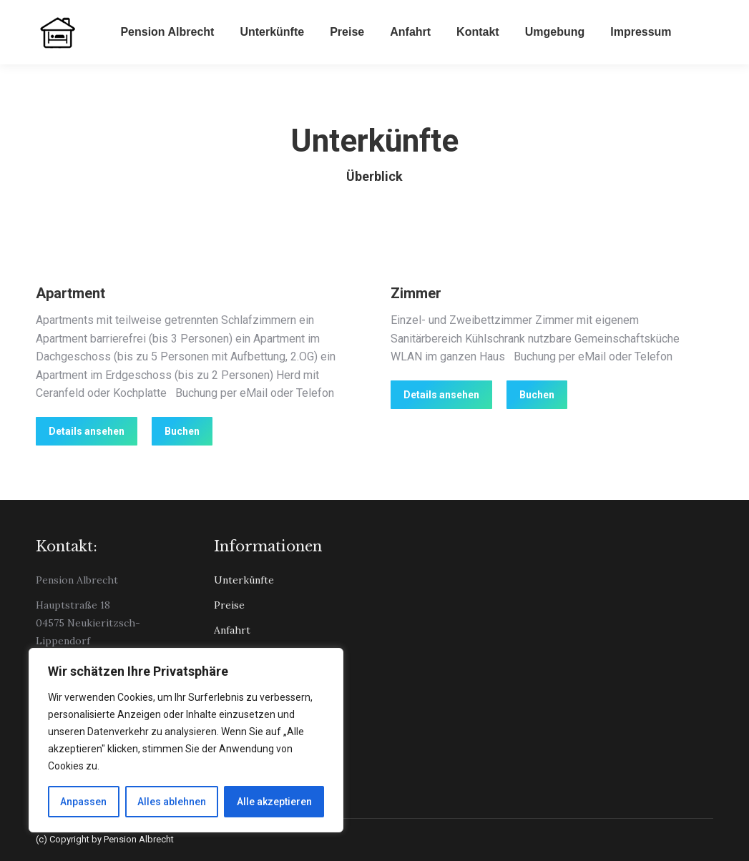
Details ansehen (86, 431)
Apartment (70, 293)
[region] (186, 740)
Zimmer (416, 293)
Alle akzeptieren (274, 801)
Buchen (182, 431)
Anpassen (83, 801)
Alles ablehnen (171, 801)
